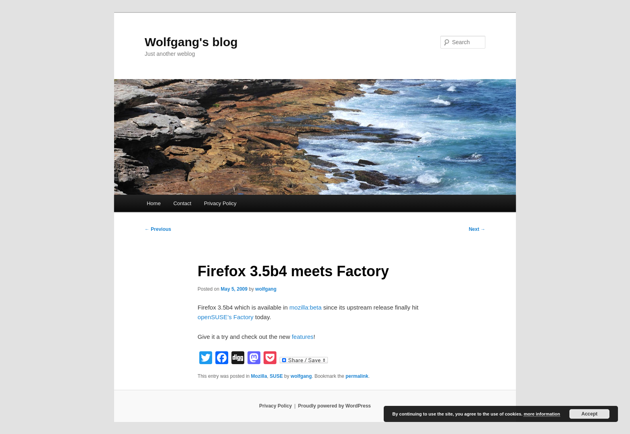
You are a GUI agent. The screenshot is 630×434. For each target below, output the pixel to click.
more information (542, 414)
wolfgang (265, 289)
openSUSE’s (215, 317)
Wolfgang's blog (191, 42)
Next (477, 229)
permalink (357, 376)
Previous (158, 229)
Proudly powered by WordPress (334, 406)
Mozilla (259, 376)
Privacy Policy (220, 203)
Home (154, 203)
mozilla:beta (305, 307)
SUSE (276, 376)
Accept (589, 414)
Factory (243, 317)
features (302, 336)
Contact (182, 203)
